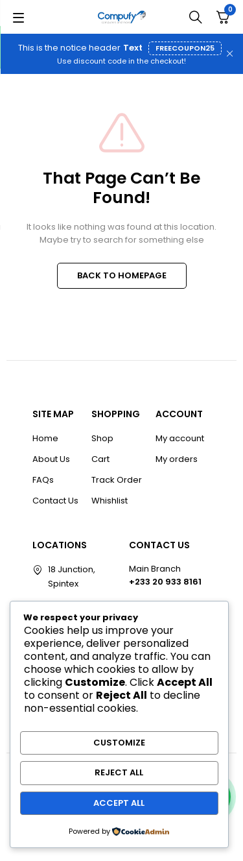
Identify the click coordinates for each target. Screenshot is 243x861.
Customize (119, 742)
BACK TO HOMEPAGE (122, 275)
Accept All (119, 803)
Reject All (119, 772)
